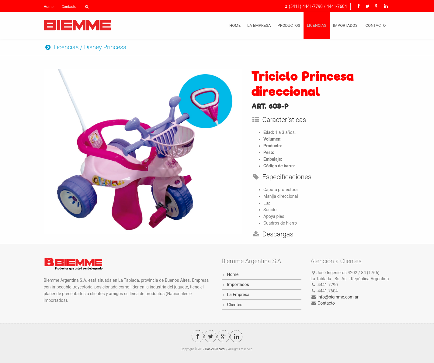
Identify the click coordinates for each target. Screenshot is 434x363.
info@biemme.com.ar (338, 297)
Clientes (234, 304)
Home (49, 7)
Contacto (68, 7)
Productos (288, 25)
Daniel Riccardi (215, 349)
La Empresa (259, 25)
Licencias (316, 25)
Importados (345, 25)
